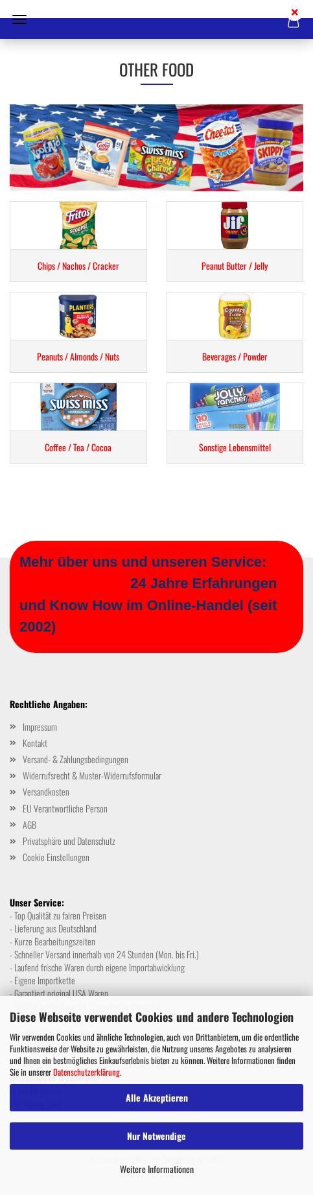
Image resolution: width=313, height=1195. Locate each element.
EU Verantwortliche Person (65, 808)
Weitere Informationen (157, 1169)
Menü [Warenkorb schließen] (19, 19)
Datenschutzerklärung (86, 1071)
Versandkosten (46, 791)
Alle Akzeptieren (157, 1097)
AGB (29, 824)
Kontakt (35, 743)
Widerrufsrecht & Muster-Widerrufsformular (92, 775)
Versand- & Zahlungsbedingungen (75, 759)
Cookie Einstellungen (56, 857)
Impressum (40, 726)
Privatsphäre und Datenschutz (69, 840)
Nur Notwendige (156, 1135)
